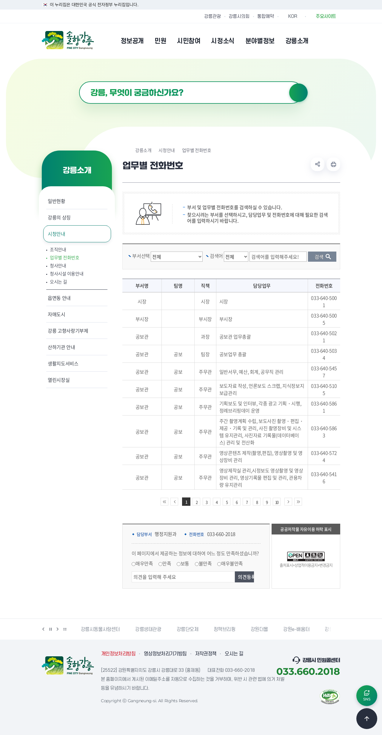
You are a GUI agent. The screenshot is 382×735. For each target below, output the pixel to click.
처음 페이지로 (164, 501)
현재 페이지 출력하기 (333, 164)
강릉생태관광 (148, 629)
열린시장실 (59, 379)
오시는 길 (58, 282)
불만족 (205, 563)
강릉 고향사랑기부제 (68, 330)
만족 (166, 563)
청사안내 (58, 266)
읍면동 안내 (59, 297)
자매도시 (56, 314)
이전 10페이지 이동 (174, 501)
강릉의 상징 (59, 217)
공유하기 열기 (317, 164)
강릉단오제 (187, 629)
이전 (43, 629)
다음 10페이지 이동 (288, 501)
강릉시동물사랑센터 (100, 629)
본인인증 (321, 41)
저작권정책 (206, 654)
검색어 (216, 255)
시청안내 (56, 233)
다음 (57, 629)
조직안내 (58, 249)
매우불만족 (232, 563)
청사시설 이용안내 (66, 274)
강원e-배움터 (296, 629)
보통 (185, 563)
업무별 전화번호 (64, 257)
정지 (50, 629)
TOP (366, 718)
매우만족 (144, 563)
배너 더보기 (64, 629)
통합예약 (265, 16)
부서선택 (141, 255)
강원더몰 (259, 629)
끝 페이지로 (298, 501)
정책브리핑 (224, 629)
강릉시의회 (239, 16)
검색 (298, 92)
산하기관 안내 (61, 347)
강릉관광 (212, 16)
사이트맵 (336, 41)
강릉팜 (331, 629)
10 (276, 502)
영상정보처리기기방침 (165, 654)
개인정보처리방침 (118, 654)
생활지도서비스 (63, 363)
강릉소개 (143, 150)
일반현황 (56, 200)
